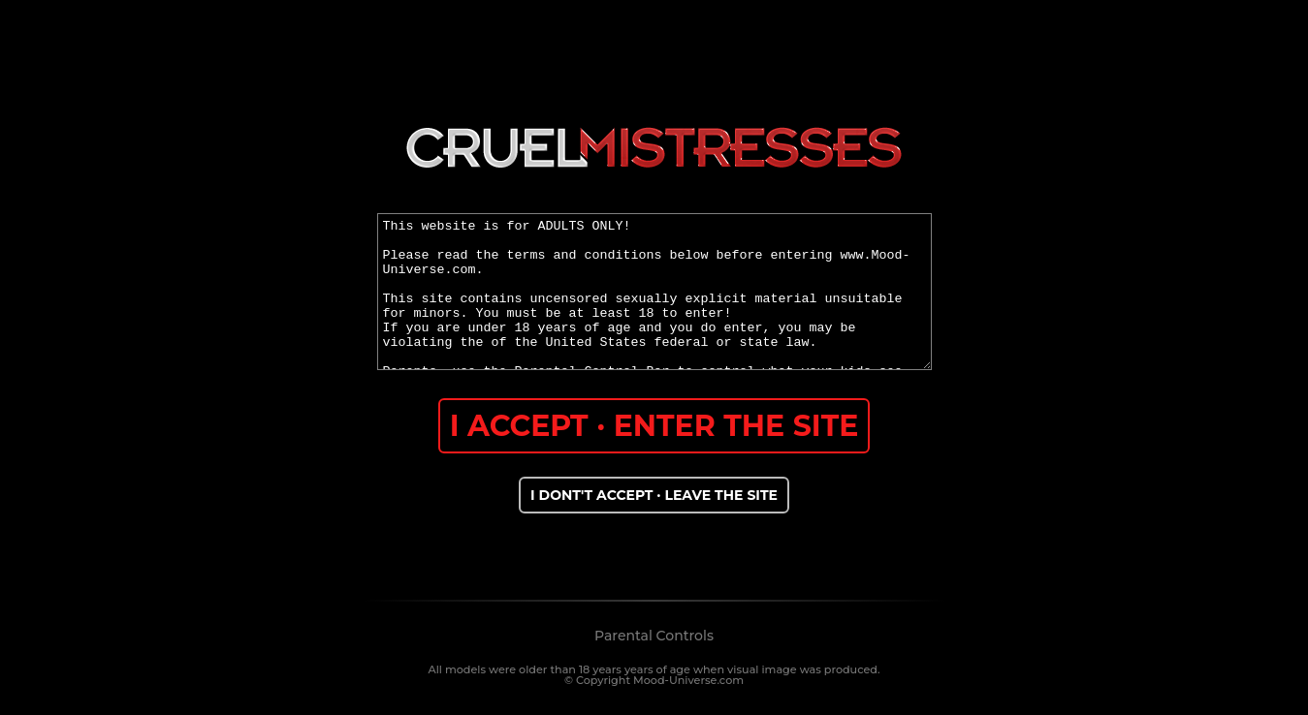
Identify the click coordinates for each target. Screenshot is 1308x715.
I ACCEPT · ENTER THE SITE (654, 426)
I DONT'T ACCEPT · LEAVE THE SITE (654, 495)
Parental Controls (654, 635)
